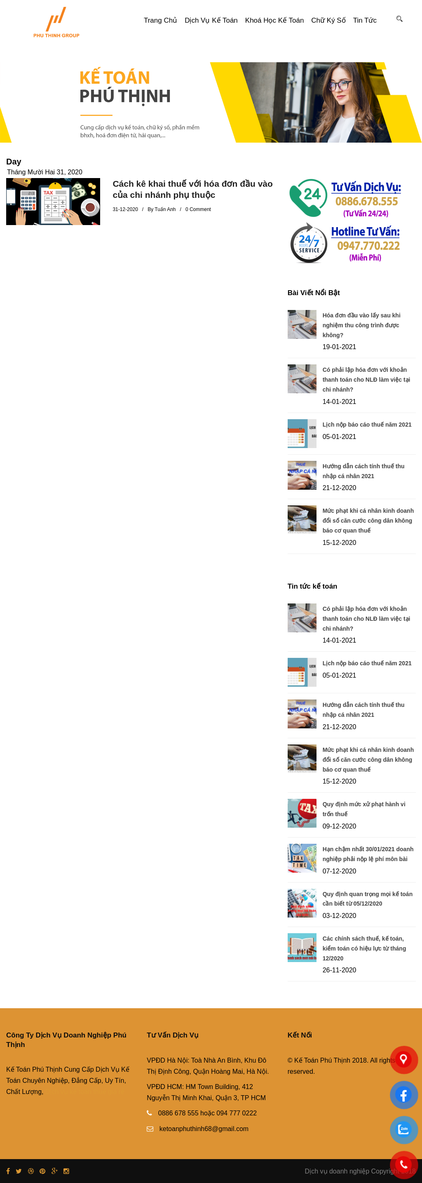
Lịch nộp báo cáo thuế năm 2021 (367, 424)
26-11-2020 (339, 970)
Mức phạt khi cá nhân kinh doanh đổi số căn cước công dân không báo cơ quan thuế (368, 520)
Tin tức (365, 20)
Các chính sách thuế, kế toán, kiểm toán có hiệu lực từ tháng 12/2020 (364, 948)
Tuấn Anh (165, 209)
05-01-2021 (339, 436)
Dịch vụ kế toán (211, 20)
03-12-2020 (339, 915)
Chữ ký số (328, 20)
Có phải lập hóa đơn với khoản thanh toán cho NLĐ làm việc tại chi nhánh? (366, 379)
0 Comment (198, 209)
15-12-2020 (339, 542)
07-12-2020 (339, 871)
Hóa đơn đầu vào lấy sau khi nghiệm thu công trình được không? (362, 325)
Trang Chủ (160, 20)
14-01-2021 (339, 401)
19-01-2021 (339, 346)
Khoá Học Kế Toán (274, 20)
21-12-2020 (339, 487)
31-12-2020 (125, 209)
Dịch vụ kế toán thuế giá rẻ (84, 1091)
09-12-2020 (339, 826)
